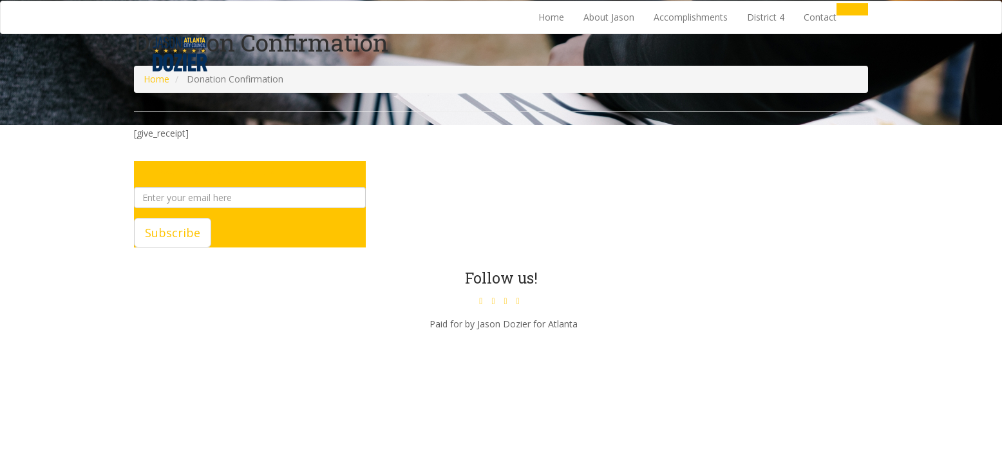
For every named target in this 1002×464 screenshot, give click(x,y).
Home (551, 17)
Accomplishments (691, 17)
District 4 (765, 17)
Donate (852, 9)
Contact (820, 17)
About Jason (608, 17)
